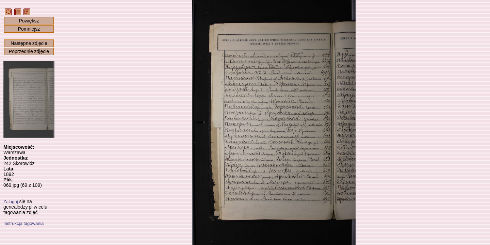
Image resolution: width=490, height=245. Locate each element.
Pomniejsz (29, 29)
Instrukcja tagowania (23, 223)
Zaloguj (10, 201)
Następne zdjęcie (29, 43)
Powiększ (29, 20)
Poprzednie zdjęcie (29, 51)
